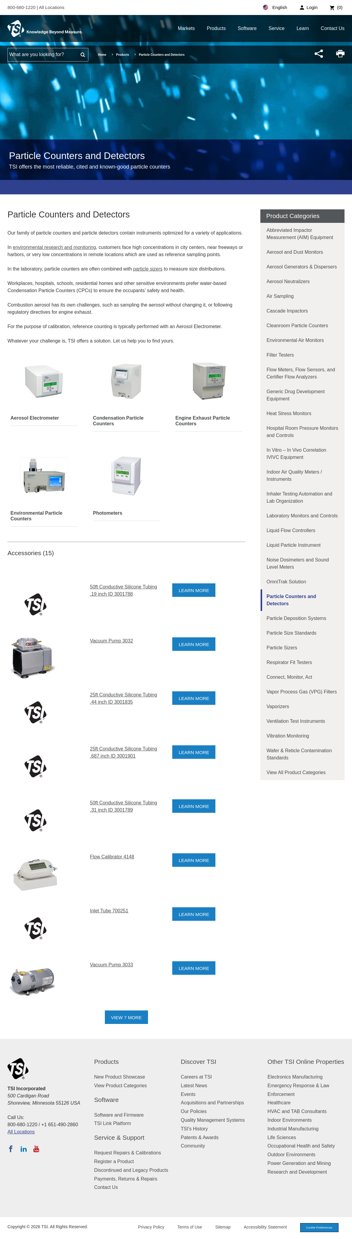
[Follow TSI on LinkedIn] (23, 1148)
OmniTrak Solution (286, 581)
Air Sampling (280, 296)
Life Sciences (282, 1137)
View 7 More (127, 1017)
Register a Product (114, 1161)
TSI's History (194, 1128)
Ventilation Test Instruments (296, 721)
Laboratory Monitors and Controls (302, 515)
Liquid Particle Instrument (294, 545)
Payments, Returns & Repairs (125, 1178)
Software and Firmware (118, 1115)
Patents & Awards (200, 1137)
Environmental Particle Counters (36, 515)
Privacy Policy (146, 1227)
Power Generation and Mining (299, 1163)
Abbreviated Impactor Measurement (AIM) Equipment (300, 234)
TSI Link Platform (112, 1123)
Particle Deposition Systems (296, 618)
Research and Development (297, 1172)
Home (102, 54)
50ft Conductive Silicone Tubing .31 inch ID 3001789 (123, 806)
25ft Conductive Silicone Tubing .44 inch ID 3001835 (123, 698)
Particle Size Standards (291, 633)
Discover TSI (199, 1061)
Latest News (194, 1085)
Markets (186, 28)
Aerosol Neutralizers (288, 281)
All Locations (51, 7)
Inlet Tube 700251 (109, 910)
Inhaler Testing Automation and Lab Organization (299, 497)
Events (188, 1094)
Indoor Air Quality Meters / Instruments (294, 475)
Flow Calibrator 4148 (112, 856)
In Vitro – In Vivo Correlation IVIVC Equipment (297, 453)
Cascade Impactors (287, 310)
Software (247, 28)
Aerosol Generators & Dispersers (302, 266)
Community (193, 1145)
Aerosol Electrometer (34, 417)
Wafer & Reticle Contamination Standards (299, 754)
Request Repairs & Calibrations (127, 1152)
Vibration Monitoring (288, 735)
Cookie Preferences (316, 1228)
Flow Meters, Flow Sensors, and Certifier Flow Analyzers (301, 373)
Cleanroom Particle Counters (297, 325)
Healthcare (279, 1102)
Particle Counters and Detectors (291, 600)
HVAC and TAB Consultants (297, 1111)
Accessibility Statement (260, 1227)
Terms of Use (185, 1227)
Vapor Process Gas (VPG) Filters (302, 691)
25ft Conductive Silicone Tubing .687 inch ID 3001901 (123, 752)
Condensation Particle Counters (118, 420)
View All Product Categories (296, 772)
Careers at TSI (196, 1076)
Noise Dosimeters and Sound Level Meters (298, 563)
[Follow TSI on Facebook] (10, 1148)
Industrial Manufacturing (293, 1128)
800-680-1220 (22, 7)
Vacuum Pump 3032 (111, 640)
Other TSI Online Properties (306, 1061)
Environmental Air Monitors (295, 340)
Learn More (194, 590)
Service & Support (119, 1137)
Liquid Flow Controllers (291, 530)
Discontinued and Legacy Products (131, 1170)
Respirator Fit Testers (289, 662)
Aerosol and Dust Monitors (295, 252)
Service (277, 28)
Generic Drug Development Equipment (296, 395)
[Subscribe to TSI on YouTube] (36, 1148)
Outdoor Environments (291, 1154)
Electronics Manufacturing (295, 1076)
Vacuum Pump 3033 (111, 964)
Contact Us (333, 28)
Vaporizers (278, 706)
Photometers (107, 513)
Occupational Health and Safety (301, 1145)
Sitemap (218, 1227)
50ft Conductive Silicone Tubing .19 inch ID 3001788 (123, 590)
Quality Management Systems (213, 1120)
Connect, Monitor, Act (289, 677)
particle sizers (147, 268)
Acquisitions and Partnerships (212, 1102)
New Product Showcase (119, 1076)
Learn (303, 28)
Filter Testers (280, 355)
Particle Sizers (282, 647)
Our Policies (194, 1111)
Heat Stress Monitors (289, 413)
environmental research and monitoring (54, 247)
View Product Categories (120, 1085)
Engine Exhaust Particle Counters (202, 420)
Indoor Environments (290, 1120)
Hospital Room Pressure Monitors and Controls (302, 432)
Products (216, 28)
